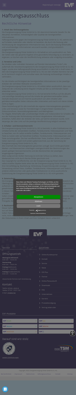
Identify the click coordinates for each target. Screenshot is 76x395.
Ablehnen (38, 201)
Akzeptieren (38, 197)
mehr (38, 206)
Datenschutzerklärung (41, 213)
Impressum (32, 213)
